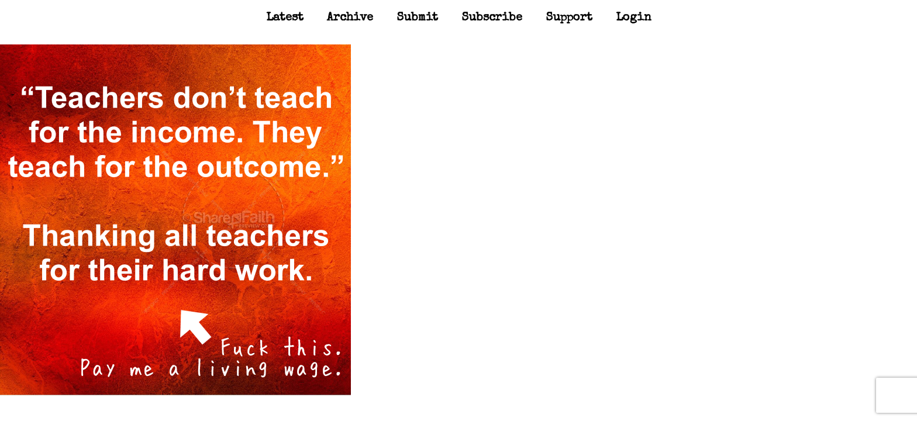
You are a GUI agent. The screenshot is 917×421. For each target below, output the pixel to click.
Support (569, 18)
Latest (285, 18)
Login (633, 18)
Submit (417, 18)
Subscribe (491, 18)
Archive (350, 18)
